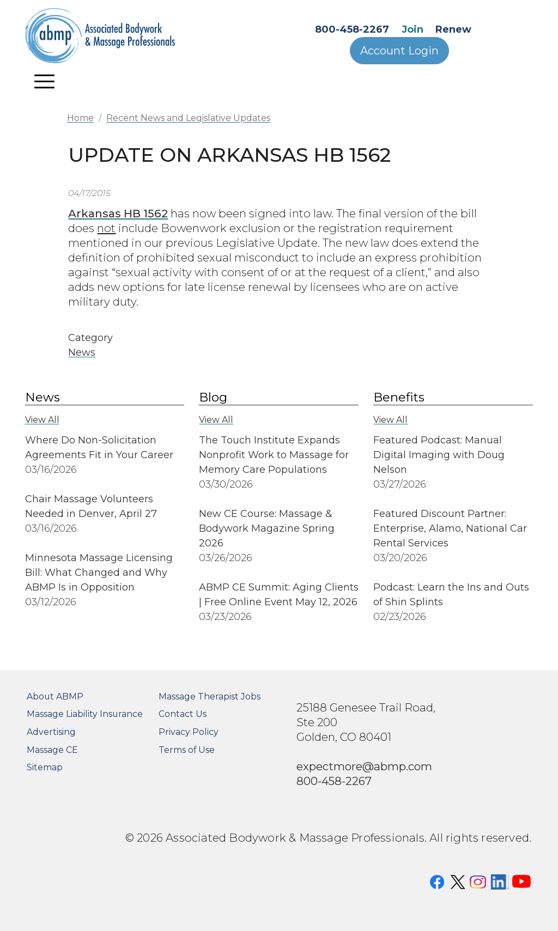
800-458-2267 (352, 29)
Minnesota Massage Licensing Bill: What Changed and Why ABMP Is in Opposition (99, 572)
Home (80, 118)
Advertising (51, 732)
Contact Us (183, 714)
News (81, 352)
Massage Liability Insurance (85, 714)
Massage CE (52, 750)
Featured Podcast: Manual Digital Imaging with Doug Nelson (439, 455)
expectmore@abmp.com (364, 766)
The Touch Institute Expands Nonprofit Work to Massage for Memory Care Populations (274, 455)
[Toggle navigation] (44, 81)
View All (42, 420)
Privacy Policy (189, 732)
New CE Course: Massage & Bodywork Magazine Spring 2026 (267, 528)
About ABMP (55, 696)
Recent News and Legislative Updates (188, 118)
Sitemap (45, 767)
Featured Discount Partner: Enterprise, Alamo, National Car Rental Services (450, 528)
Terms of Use (187, 750)
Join (412, 29)
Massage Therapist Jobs (209, 696)
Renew (453, 29)
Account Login (399, 50)
